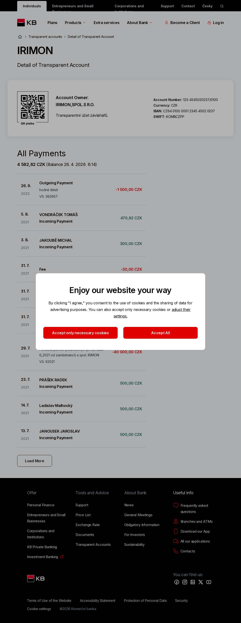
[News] (129, 505)
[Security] (181, 600)
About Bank (140, 22)
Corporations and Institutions (129, 7)
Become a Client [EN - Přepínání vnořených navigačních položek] (182, 22)
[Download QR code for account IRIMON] (32, 108)
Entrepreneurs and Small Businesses (72, 7)
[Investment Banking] (42, 557)
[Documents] (85, 535)
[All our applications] (191, 541)
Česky (207, 6)
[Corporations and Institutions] (47, 534)
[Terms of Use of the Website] (49, 600)
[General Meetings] (138, 515)
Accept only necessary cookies (80, 332)
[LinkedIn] (193, 582)
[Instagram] (185, 582)
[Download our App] (191, 531)
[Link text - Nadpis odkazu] (36, 578)
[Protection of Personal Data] (145, 600)
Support (167, 6)
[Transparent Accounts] (93, 545)
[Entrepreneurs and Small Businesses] (47, 518)
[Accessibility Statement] (97, 600)
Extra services (106, 22)
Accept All (160, 332)
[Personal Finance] (40, 505)
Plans (52, 22)
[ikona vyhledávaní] (222, 6)
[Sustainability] (134, 545)
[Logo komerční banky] (28, 22)
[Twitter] (201, 582)
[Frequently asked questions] (193, 508)
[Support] (82, 505)
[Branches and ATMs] (193, 521)
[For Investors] (134, 535)
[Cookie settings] (39, 609)
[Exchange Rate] (88, 525)
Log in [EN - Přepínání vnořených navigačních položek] (215, 22)
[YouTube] (209, 582)
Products (75, 22)
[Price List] (83, 515)
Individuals (32, 6)
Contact (188, 6)
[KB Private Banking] (42, 547)
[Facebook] (177, 582)
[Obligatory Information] (141, 525)
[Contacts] (184, 551)
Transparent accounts (45, 37)
